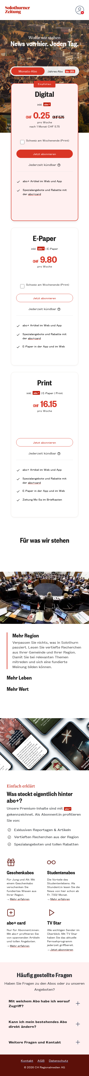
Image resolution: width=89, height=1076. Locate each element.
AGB (41, 1060)
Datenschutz (58, 1060)
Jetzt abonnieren (61, 949)
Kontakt (27, 1060)
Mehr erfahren (19, 899)
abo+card (34, 194)
